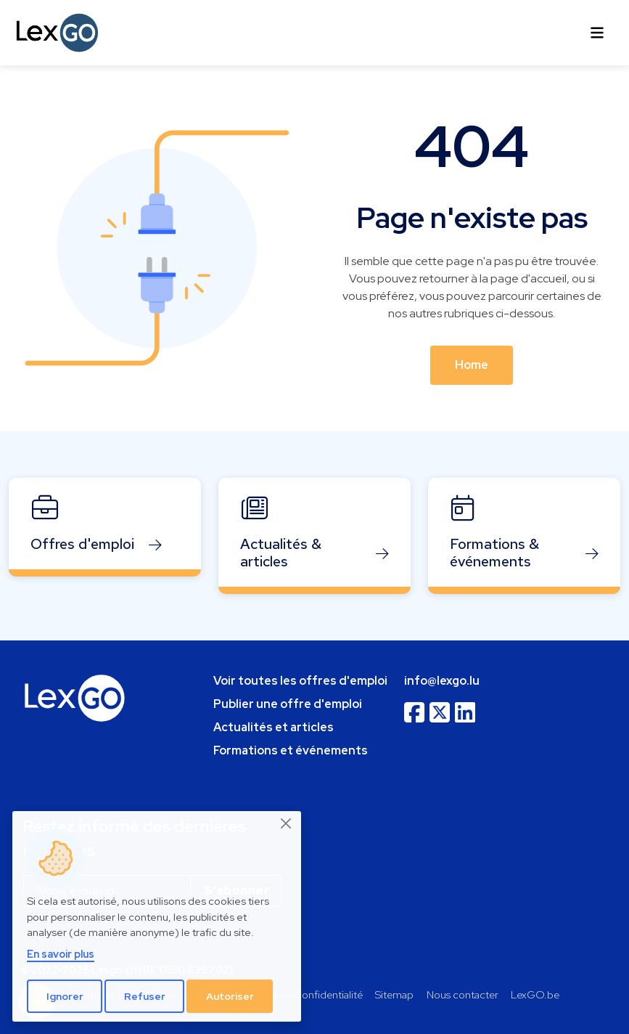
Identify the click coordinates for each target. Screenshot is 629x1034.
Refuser (144, 996)
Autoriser (230, 996)
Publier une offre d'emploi (287, 704)
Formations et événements (290, 750)
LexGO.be (535, 994)
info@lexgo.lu (442, 680)
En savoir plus (60, 954)
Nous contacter (462, 994)
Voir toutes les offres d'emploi (300, 680)
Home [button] (471, 365)
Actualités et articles (273, 727)
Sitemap (394, 994)
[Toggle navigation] (597, 32)
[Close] (286, 823)
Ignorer (64, 996)
